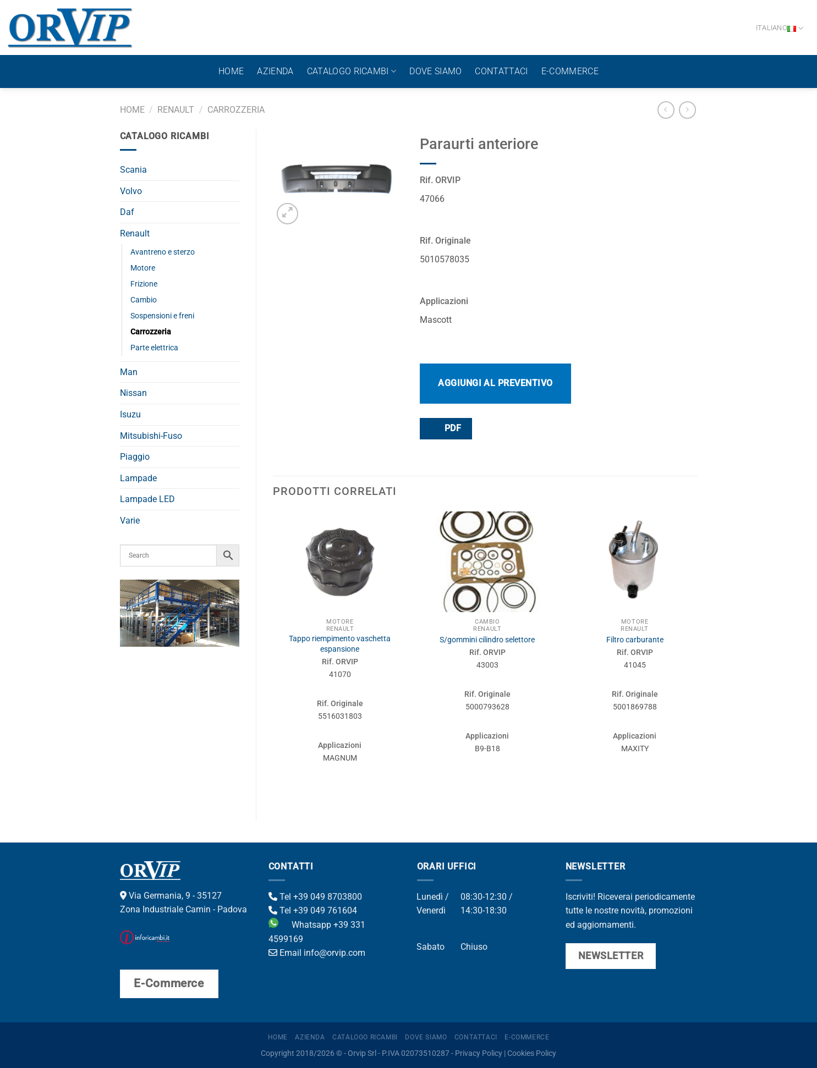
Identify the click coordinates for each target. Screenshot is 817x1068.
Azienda (275, 71)
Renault (175, 109)
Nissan (133, 393)
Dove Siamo (435, 71)
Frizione (143, 284)
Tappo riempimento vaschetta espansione (340, 644)
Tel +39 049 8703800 (315, 896)
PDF (445, 428)
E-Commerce (570, 71)
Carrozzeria (236, 109)
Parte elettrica (154, 348)
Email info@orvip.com (316, 953)
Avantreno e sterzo (162, 252)
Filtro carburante (635, 640)
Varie (130, 520)
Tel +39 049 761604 (312, 910)
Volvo (131, 191)
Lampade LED (147, 499)
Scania (133, 169)
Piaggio (135, 457)
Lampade (138, 478)
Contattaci (501, 71)
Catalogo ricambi (352, 71)
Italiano (780, 28)
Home (231, 71)
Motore (142, 268)
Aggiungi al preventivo (495, 383)
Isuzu (130, 414)
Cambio (143, 300)
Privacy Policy (478, 1053)
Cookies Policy (531, 1053)
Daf (127, 212)
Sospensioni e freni (162, 316)
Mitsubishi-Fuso (151, 436)
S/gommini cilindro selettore (487, 640)
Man (129, 372)
